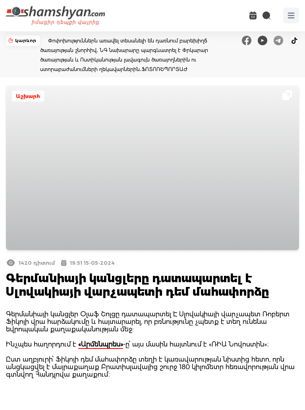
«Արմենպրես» (100, 344)
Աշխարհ (28, 96)
